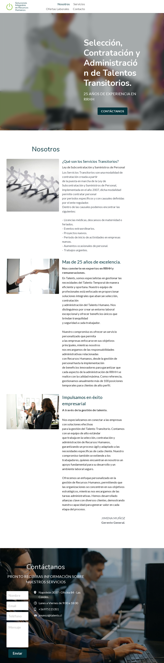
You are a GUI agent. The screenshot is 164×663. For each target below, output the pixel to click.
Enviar (53, 553)
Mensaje (26, 527)
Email (24, 506)
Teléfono (27, 516)
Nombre (26, 495)
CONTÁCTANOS (120, 105)
